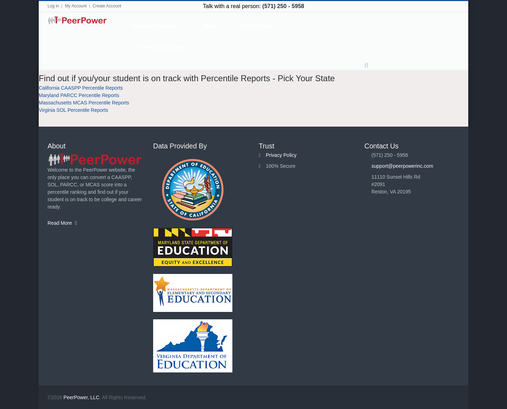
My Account (75, 6)
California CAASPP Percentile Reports (81, 88)
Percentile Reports (154, 26)
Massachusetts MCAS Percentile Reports (84, 103)
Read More (62, 223)
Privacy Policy (281, 155)
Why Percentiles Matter (159, 47)
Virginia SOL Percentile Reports (73, 110)
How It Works (258, 26)
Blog (209, 26)
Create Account (107, 6)
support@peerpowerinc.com (402, 166)
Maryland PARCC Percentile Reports (79, 95)
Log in (53, 6)
